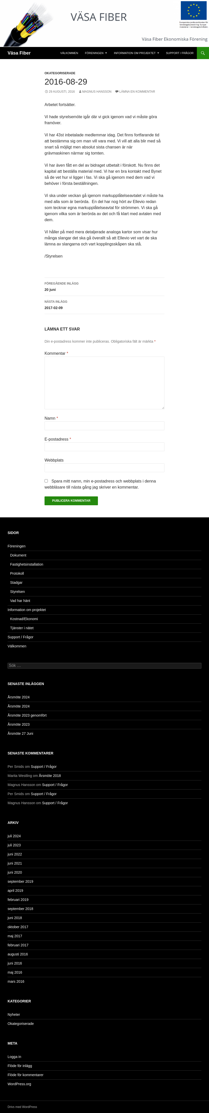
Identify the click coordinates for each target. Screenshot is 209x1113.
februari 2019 (18, 900)
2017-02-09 (104, 304)
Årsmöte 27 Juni (20, 733)
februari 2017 (18, 945)
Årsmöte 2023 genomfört (27, 715)
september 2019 (20, 881)
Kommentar (56, 353)
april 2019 (15, 891)
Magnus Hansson (96, 91)
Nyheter (14, 1015)
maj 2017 (15, 936)
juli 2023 (14, 845)
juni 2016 (15, 963)
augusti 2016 (18, 954)
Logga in (14, 1057)
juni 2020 (15, 872)
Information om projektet (135, 53)
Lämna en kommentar (137, 91)
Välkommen (69, 53)
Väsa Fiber (19, 53)
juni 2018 (15, 918)
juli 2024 (14, 836)
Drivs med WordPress (22, 1107)
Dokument (18, 555)
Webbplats (54, 460)
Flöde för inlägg (20, 1066)
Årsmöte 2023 (19, 724)
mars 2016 (16, 981)
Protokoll (17, 573)
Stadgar (16, 582)
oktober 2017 (18, 927)
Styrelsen (17, 592)
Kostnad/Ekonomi (24, 619)
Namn (51, 418)
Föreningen (94, 53)
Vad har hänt (20, 601)
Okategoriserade (60, 73)
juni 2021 (15, 863)
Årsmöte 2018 (50, 776)
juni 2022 (15, 854)
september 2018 (20, 909)
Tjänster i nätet (22, 628)
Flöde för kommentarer (26, 1075)
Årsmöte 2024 (19, 697)
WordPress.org (19, 1084)
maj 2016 (15, 972)
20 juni (104, 286)
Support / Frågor (180, 53)
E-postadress (58, 439)
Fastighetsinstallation (26, 564)
